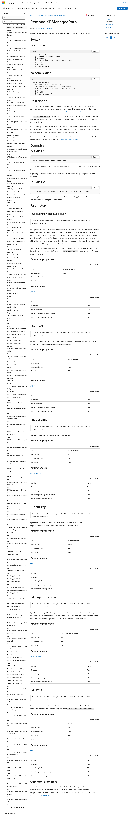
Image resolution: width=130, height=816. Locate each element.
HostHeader (35, 473)
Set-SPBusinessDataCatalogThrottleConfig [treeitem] (17, 646)
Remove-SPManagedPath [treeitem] (15, 27)
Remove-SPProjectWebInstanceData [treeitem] (15, 68)
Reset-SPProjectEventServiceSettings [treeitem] (16, 327)
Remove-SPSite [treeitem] (12, 138)
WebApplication (37, 656)
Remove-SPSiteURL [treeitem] (13, 192)
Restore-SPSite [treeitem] (12, 365)
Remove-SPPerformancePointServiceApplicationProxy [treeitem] (17, 40)
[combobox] (13, 18)
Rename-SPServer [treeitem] (12, 293)
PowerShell (39, 15)
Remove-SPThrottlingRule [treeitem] (15, 211)
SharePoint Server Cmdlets (69, 139)
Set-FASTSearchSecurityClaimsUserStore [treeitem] (17, 460)
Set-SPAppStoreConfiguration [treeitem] (16, 593)
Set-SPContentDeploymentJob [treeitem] (16, 660)
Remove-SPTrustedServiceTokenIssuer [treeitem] (16, 237)
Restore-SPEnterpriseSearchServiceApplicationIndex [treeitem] (17, 356)
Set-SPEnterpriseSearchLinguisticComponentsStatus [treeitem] (17, 752)
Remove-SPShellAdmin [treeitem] (14, 135)
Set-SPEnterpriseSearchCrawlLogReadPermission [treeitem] (17, 730)
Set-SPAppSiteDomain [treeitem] (14, 582)
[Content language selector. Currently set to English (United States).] (11, 813)
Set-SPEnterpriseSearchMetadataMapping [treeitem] (17, 791)
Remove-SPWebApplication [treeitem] (15, 269)
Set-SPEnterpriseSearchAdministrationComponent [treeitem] (17, 699)
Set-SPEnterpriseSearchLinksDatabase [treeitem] (17, 760)
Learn (32, 15)
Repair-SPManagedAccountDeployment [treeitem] (16, 298)
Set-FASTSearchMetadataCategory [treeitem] (16, 401)
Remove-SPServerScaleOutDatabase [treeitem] (15, 101)
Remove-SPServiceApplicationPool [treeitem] (15, 109)
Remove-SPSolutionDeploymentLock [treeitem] (16, 202)
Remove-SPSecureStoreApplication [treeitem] (15, 90)
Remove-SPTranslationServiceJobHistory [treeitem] (17, 215)
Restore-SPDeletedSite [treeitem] (14, 343)
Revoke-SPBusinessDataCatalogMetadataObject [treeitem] (17, 386)
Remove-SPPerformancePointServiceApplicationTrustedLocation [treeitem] (17, 48)
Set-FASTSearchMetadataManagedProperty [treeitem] (17, 439)
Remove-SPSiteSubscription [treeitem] (16, 144)
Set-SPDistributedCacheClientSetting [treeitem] (17, 688)
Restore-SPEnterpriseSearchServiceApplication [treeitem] (17, 348)
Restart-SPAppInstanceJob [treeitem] (15, 340)
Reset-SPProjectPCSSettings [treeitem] (16, 332)
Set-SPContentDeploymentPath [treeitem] (15, 664)
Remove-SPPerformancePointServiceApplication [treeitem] (17, 32)
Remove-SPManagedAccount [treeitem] (16, 24)
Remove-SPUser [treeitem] (12, 244)
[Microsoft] (3, 2)
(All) (32, 292)
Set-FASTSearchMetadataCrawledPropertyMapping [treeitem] (17, 416)
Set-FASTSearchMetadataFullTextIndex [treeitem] (16, 424)
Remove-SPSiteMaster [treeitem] (14, 141)
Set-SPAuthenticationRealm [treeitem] (15, 604)
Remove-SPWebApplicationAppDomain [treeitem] (16, 273)
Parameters (110, 27)
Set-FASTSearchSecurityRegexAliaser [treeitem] (17, 495)
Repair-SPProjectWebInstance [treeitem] (16, 304)
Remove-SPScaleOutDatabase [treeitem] (16, 86)
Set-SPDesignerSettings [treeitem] (14, 677)
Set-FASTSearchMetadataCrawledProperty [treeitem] (17, 408)
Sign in (125, 3)
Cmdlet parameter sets (74, 112)
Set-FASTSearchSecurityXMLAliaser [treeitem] (17, 502)
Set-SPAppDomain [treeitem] (13, 554)
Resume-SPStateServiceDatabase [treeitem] (14, 379)
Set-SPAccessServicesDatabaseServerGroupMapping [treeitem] (17, 527)
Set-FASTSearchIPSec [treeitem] (14, 397)
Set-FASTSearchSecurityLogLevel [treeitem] (16, 475)
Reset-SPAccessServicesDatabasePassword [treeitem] (17, 320)
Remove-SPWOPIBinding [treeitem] (15, 277)
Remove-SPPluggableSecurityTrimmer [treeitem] (16, 55)
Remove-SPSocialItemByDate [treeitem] (16, 195)
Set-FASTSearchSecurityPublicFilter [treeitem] (17, 489)
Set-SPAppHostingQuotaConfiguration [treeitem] (17, 559)
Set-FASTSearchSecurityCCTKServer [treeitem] (17, 454)
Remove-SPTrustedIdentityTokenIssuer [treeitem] (16, 221)
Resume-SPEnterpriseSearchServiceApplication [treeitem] (17, 370)
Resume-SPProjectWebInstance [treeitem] (17, 375)
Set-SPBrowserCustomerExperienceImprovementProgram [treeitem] (17, 614)
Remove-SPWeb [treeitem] (12, 266)
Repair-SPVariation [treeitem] (13, 310)
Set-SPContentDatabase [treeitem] (14, 657)
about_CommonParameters (40, 795)
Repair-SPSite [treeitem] (11, 307)
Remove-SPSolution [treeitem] (13, 198)
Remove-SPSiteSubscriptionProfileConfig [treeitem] (17, 177)
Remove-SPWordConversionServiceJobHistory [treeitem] (17, 287)
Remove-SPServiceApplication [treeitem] (16, 105)
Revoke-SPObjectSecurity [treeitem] (15, 392)
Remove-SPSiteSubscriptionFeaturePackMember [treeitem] (17, 162)
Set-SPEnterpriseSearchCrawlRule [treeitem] (16, 737)
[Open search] (120, 3)
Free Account (122, 8)
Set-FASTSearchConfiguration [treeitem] (16, 394)
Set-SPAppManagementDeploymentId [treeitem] (17, 570)
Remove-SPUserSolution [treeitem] (15, 258)
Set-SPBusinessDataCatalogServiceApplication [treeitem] (16, 638)
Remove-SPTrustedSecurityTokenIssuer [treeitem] (16, 231)
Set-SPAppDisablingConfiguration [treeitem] (16, 550)
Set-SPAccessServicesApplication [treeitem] (16, 513)
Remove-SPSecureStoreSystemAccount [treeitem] (16, 96)
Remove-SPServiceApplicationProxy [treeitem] (15, 115)
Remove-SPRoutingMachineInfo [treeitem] (14, 74)
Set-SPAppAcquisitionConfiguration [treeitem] (17, 537)
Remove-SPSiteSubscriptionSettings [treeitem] (15, 182)
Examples (109, 24)
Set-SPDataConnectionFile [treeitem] (15, 672)
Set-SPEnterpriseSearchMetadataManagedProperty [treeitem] (17, 783)
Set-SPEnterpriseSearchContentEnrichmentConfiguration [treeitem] (17, 707)
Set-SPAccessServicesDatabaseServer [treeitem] (17, 519)
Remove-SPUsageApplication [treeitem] (16, 241)
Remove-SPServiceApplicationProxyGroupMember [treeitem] (17, 129)
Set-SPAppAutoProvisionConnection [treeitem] (17, 543)
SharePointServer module (44, 28)
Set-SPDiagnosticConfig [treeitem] (14, 680)
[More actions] (98, 15)
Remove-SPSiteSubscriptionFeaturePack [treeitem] (17, 155)
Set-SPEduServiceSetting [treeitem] (15, 694)
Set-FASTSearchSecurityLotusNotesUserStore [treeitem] (17, 482)
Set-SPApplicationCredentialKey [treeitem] (17, 565)
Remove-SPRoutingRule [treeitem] (14, 83)
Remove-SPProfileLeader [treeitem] (15, 59)
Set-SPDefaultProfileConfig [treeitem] (15, 674)
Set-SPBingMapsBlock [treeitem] (14, 607)
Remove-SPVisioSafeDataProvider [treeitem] (15, 262)
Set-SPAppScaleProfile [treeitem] (14, 579)
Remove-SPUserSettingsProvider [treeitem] (14, 253)
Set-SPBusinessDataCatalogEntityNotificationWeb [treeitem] (17, 622)
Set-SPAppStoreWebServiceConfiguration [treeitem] (17, 598)
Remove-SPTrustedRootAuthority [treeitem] (14, 226)
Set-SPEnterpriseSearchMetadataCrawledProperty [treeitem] (17, 775)
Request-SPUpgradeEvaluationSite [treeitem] (15, 314)
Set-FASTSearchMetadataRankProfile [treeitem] (17, 447)
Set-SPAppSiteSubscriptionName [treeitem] (16, 586)
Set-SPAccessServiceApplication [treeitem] (16, 507)
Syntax (109, 19)
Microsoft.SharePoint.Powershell (55, 15)
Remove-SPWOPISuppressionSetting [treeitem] (16, 281)
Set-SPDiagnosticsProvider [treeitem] (15, 683)
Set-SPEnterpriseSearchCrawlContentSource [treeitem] (17, 715)
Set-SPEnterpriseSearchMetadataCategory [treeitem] (17, 767)
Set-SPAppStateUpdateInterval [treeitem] (17, 590)
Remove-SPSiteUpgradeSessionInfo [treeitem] (15, 187)
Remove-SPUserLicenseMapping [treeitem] (14, 248)
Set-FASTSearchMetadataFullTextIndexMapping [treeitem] (16, 431)
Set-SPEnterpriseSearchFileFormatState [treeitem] (17, 744)
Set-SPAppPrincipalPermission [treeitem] (16, 576)
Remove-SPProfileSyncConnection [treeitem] (15, 63)
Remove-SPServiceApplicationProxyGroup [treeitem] (17, 121)
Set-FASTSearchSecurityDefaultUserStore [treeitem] (17, 468)
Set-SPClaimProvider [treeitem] (13, 655)
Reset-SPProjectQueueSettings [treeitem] (17, 334)
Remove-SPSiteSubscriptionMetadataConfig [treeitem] (17, 170)
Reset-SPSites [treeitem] (11, 337)
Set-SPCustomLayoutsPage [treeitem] (15, 669)
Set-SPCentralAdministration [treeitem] (16, 652)
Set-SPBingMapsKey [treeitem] (13, 609)
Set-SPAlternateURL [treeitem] (13, 533)
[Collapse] (25, 13)
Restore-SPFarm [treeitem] (12, 362)
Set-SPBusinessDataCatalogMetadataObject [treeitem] (17, 630)
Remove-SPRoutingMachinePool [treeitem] (14, 79)
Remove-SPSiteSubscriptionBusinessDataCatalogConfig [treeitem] (17, 149)
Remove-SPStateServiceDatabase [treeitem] (14, 207)
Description (109, 22)
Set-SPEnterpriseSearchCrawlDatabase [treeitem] (17, 723)
